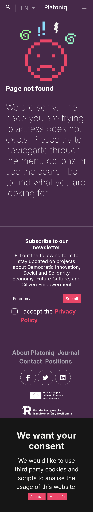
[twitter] (45, 377)
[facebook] (28, 377)
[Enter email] (37, 298)
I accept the (48, 316)
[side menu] (84, 8)
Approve (36, 497)
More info (57, 497)
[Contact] (31, 361)
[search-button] (8, 6)
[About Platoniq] (34, 352)
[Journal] (68, 352)
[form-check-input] (14, 311)
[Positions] (58, 361)
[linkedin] (63, 377)
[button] (28, 8)
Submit (72, 298)
